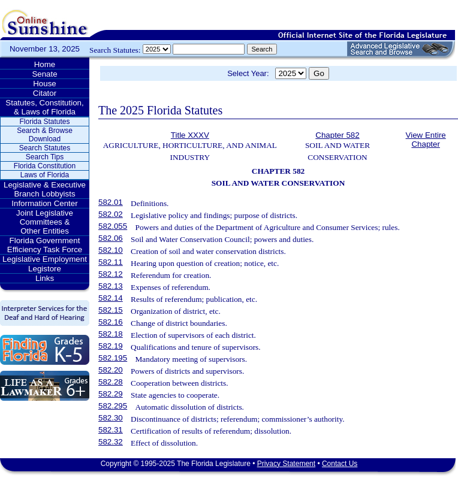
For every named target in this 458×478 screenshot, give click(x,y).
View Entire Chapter (426, 140)
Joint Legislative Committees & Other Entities (44, 221)
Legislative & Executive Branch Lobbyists (45, 189)
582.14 (110, 298)
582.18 (110, 333)
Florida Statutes (44, 121)
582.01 (110, 202)
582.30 (110, 417)
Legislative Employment (44, 259)
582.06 (110, 238)
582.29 (110, 393)
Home (45, 64)
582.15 (110, 309)
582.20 (110, 369)
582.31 (110, 429)
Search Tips (45, 157)
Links (44, 278)
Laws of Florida (44, 175)
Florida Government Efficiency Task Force (44, 245)
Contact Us (339, 463)
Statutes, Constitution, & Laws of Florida (44, 107)
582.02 (110, 214)
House (44, 83)
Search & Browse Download (45, 134)
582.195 (112, 357)
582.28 (110, 381)
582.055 (112, 226)
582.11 (110, 262)
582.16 (110, 321)
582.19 (110, 345)
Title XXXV (190, 135)
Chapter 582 (337, 135)
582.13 (110, 286)
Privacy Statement (286, 463)
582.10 (110, 250)
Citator (44, 93)
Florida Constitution (45, 166)
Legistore (44, 268)
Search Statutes (44, 148)
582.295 (112, 405)
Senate (44, 73)
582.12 (110, 274)
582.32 (110, 441)
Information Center (44, 203)
